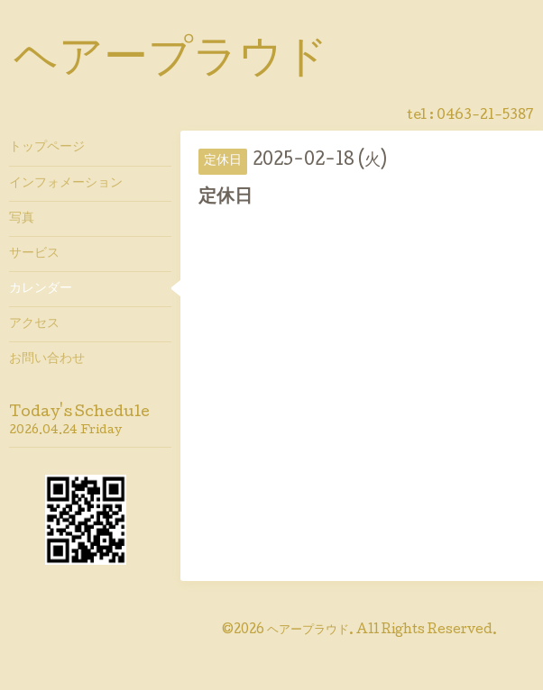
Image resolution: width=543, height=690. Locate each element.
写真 (21, 219)
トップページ (47, 148)
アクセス (34, 324)
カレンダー (40, 289)
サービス (34, 254)
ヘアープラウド (171, 62)
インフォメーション (66, 184)
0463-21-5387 (485, 116)
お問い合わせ (47, 359)
